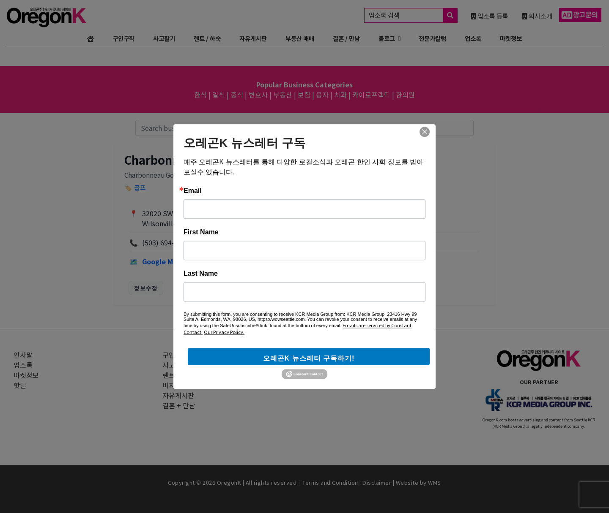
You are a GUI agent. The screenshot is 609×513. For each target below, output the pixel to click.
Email (193, 190)
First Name (201, 232)
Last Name (201, 273)
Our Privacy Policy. (224, 331)
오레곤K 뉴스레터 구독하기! (309, 358)
